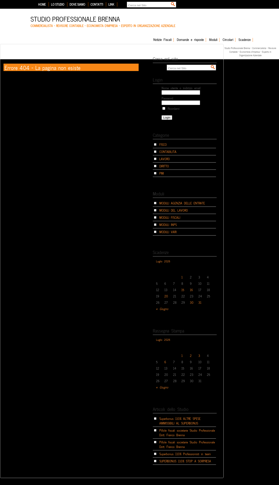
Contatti (96, 4)
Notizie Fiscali (162, 40)
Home (42, 4)
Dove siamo (77, 4)
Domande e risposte (190, 40)
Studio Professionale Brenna (75, 18)
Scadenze (244, 40)
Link (111, 4)
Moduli (213, 40)
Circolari (228, 40)
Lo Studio (57, 4)
